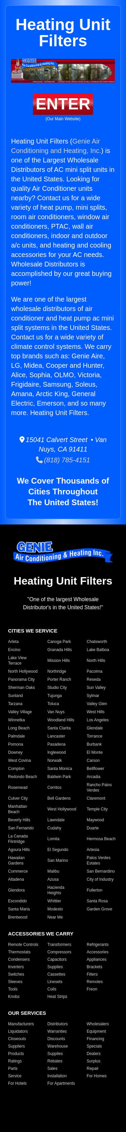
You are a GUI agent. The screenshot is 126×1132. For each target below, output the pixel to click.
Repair (92, 1068)
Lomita (53, 839)
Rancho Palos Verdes (99, 787)
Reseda (93, 679)
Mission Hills (58, 660)
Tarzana (15, 703)
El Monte (94, 752)
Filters (92, 974)
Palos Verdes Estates (99, 860)
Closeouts (17, 1038)
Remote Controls (23, 944)
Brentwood (17, 917)
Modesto (55, 909)
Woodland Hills (60, 720)
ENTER (63, 104)
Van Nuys (56, 712)
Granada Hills (59, 649)
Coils (51, 989)
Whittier (54, 901)
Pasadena (56, 744)
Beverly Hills (19, 820)
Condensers (19, 959)
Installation (57, 1076)
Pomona (15, 744)
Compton (16, 768)
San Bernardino (101, 871)
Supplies (55, 966)
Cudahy (54, 828)
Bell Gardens (59, 798)
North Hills (96, 660)
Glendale (95, 728)
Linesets (54, 981)
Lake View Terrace (17, 660)
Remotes (95, 981)
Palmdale (16, 736)
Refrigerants (98, 944)
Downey (15, 752)
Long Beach (19, 728)
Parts (12, 1068)
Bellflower (95, 768)
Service (15, 1076)
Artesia (93, 849)
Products (16, 1053)
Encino (14, 649)
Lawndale (56, 820)
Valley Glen (97, 703)
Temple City (97, 809)
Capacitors (57, 959)
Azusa (52, 879)
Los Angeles (98, 720)
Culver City (18, 798)
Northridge (56, 671)
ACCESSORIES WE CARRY (40, 933)
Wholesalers (98, 1024)
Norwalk (54, 760)
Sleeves (15, 981)
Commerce (18, 871)
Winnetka (16, 720)
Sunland (15, 695)
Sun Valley (96, 687)
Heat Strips (57, 996)
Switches (16, 974)
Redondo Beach (22, 776)
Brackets (94, 966)
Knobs (13, 996)
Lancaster (56, 736)
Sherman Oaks (21, 687)
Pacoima (94, 671)
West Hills (95, 712)
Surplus (93, 1061)
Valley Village (20, 712)
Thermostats (19, 952)
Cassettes (56, 974)
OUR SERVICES (27, 1013)
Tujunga (54, 695)
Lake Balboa (98, 649)
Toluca (53, 703)
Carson (93, 760)
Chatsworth (97, 641)
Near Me (55, 917)
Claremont (96, 798)
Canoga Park (59, 641)
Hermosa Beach (101, 839)
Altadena (16, 879)
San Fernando (21, 828)
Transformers (59, 944)
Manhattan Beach (17, 809)
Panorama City (21, 679)
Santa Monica (59, 768)
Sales (52, 1068)
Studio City (57, 687)
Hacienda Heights (56, 890)
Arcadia (93, 776)
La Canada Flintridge (18, 839)
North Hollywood (23, 671)
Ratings (15, 1061)
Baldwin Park (59, 776)
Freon (92, 989)
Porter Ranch (59, 679)
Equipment (96, 1031)
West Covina (19, 760)
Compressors (59, 952)
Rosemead (18, 787)
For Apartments (61, 1083)
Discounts (56, 1038)
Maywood (95, 820)
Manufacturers (21, 1024)
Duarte (93, 828)
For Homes (97, 1076)
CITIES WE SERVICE (32, 631)
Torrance (94, 736)
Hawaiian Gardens (16, 860)
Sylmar (93, 695)
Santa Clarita (59, 728)
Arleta (13, 641)
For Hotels (17, 1083)
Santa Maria (19, 909)
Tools (12, 989)
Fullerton (94, 890)
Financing (95, 1038)
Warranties (57, 1031)
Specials (94, 1046)
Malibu (53, 871)
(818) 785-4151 (63, 460)
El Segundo (57, 849)
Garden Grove (99, 909)
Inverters (16, 966)
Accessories (98, 952)
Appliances (97, 959)
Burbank (94, 744)
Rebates (54, 1061)
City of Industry (100, 879)
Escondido (17, 901)
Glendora (16, 890)
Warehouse (57, 1046)
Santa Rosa (97, 901)
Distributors (57, 1024)
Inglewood (56, 752)
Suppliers (16, 1046)
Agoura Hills (19, 849)
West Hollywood (61, 809)
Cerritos (54, 787)
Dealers (93, 1053)
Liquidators (18, 1031)
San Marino (57, 860)
